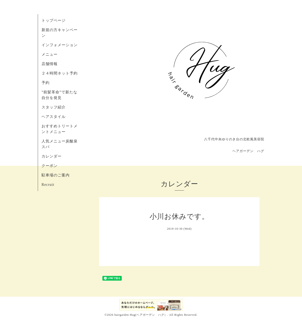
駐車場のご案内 (56, 175)
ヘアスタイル (54, 117)
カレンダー (52, 156)
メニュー (50, 54)
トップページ (54, 20)
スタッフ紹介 (54, 107)
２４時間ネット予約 (60, 73)
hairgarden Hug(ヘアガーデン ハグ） (140, 314)
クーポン (50, 166)
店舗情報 (50, 64)
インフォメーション (60, 45)
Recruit (48, 185)
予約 (46, 83)
